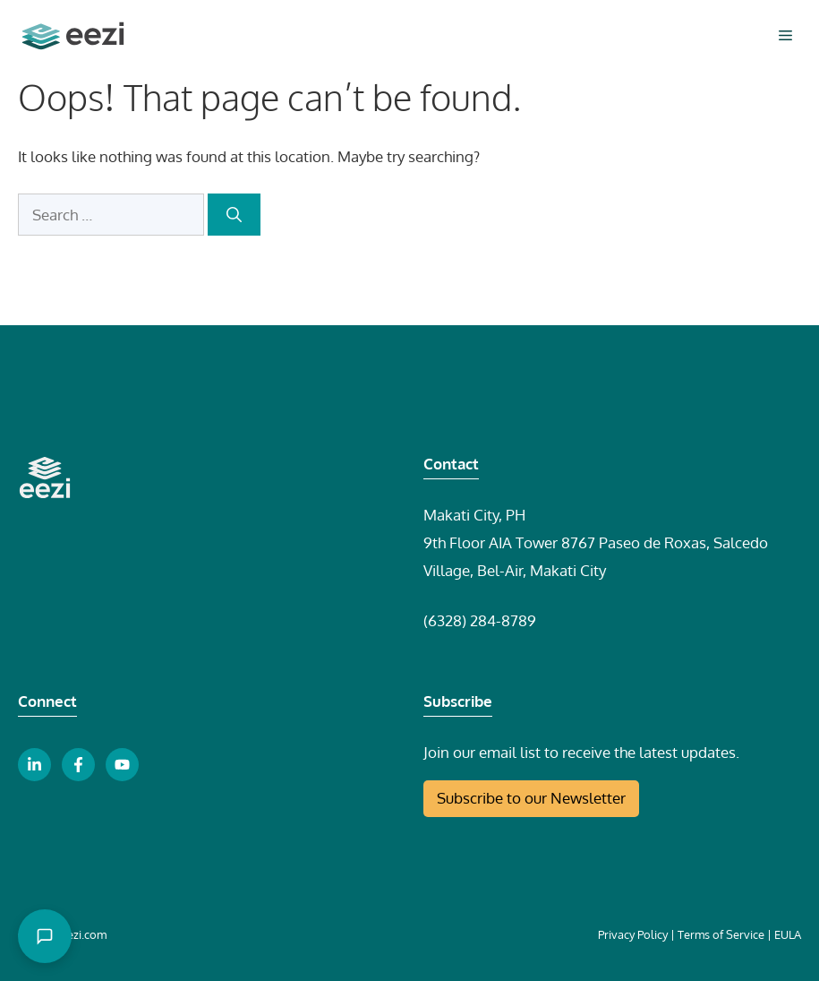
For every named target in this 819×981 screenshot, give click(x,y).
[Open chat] (45, 936)
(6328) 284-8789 (479, 620)
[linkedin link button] (34, 764)
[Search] (234, 215)
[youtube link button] (122, 764)
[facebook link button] (78, 764)
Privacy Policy (633, 934)
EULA (787, 934)
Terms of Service (721, 934)
